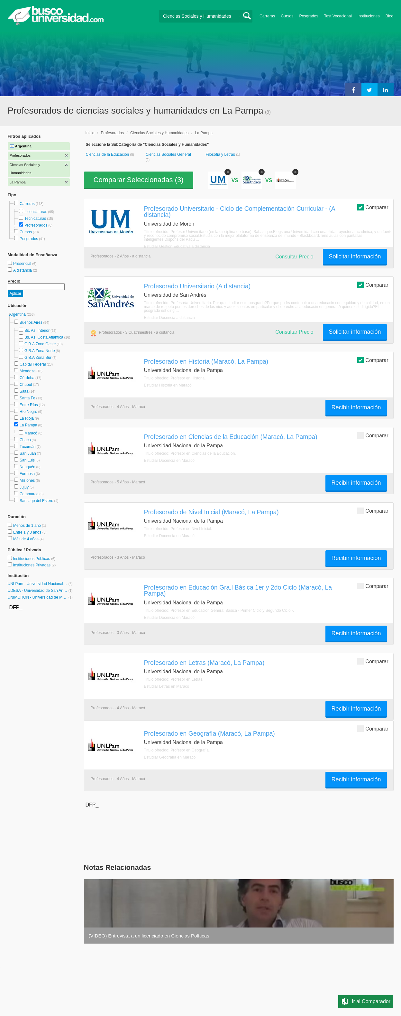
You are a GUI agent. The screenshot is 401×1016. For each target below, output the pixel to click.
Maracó (30, 433)
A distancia (23, 270)
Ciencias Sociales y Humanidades (159, 133)
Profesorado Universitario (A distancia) (197, 286)
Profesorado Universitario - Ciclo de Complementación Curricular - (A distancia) (239, 211)
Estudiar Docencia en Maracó (169, 460)
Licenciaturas (35, 212)
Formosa (27, 473)
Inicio (90, 133)
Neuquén (27, 467)
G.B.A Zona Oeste (40, 344)
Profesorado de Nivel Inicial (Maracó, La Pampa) (211, 512)
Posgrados (308, 16)
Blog (390, 16)
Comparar (372, 207)
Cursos (287, 16)
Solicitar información (355, 256)
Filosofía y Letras (220, 154)
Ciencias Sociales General (168, 154)
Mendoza (27, 371)
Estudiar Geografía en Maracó (170, 757)
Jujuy (24, 487)
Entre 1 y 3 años (27, 532)
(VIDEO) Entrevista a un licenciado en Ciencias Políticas (149, 935)
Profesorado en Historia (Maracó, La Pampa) (206, 361)
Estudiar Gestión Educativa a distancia (177, 246)
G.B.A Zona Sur (37, 357)
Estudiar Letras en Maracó (166, 686)
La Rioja (27, 418)
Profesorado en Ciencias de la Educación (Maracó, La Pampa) (230, 436)
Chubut (26, 384)
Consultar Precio (294, 256)
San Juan (28, 453)
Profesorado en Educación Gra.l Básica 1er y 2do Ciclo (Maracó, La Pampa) (238, 590)
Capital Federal (33, 364)
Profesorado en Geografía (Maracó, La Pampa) (209, 733)
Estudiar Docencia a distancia (169, 317)
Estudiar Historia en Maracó (168, 385)
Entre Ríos (29, 405)
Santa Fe (27, 398)
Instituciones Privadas (34, 565)
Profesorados (35, 225)
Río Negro (28, 411)
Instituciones (369, 16)
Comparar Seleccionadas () (139, 180)
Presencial (22, 263)
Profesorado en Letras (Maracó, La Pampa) (204, 662)
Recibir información (356, 407)
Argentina (18, 314)
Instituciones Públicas (34, 558)
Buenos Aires (31, 322)
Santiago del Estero (36, 501)
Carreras (267, 16)
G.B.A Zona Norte (39, 351)
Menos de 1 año (27, 525)
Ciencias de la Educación (108, 154)
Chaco (25, 440)
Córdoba (27, 378)
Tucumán (28, 446)
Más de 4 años (26, 539)
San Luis (27, 460)
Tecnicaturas (35, 218)
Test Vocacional (338, 16)
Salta (24, 391)
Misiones (27, 480)
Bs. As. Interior (37, 330)
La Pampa (28, 425)
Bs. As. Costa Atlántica (43, 337)
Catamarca (29, 494)
